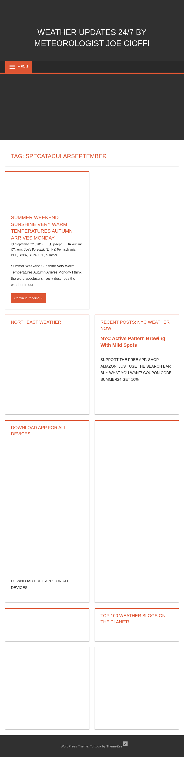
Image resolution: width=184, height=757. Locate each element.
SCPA (23, 255)
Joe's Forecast (34, 249)
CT (13, 249)
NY (53, 249)
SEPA (33, 255)
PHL (14, 255)
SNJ (41, 255)
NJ (48, 249)
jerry (19, 249)
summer (51, 255)
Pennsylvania (66, 249)
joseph (57, 244)
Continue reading (27, 298)
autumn (77, 244)
